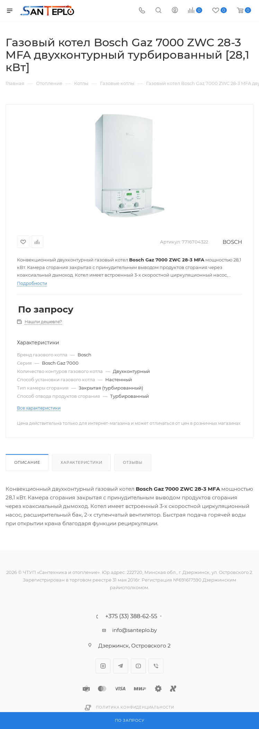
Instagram (103, 666)
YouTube (138, 666)
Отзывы (133, 462)
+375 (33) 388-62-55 (131, 616)
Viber (156, 666)
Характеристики (81, 462)
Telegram (120, 666)
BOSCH (232, 242)
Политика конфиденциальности (135, 707)
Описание (27, 462)
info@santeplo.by (134, 630)
